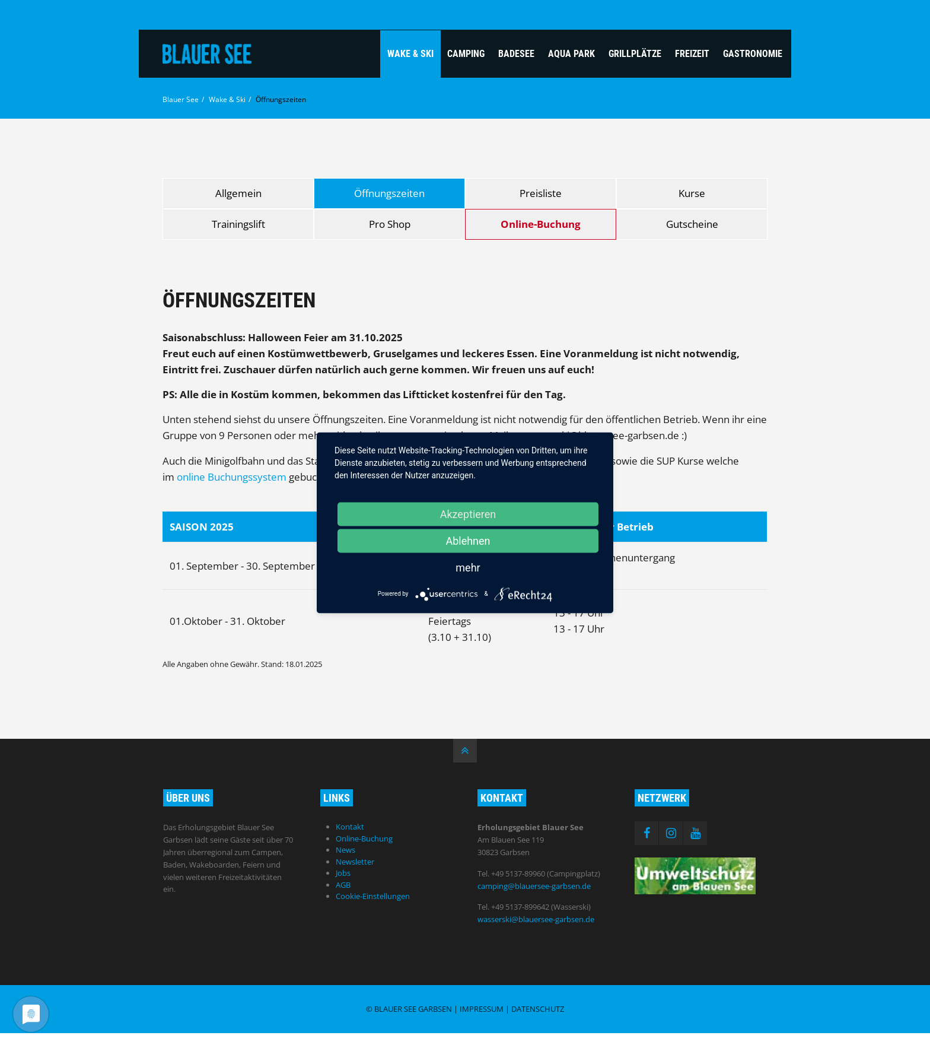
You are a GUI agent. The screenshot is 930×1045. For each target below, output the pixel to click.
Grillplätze (635, 53)
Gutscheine (692, 224)
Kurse (692, 193)
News (345, 849)
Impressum (482, 1008)
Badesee (516, 53)
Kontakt (350, 826)
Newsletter (355, 861)
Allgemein (238, 193)
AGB (343, 884)
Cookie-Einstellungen (373, 896)
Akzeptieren (468, 513)
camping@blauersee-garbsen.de (534, 886)
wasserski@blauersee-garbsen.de (535, 919)
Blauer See (181, 99)
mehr (468, 567)
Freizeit (692, 53)
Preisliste (541, 193)
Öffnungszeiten (389, 193)
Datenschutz (537, 1008)
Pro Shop (389, 224)
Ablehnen (467, 540)
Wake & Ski (410, 53)
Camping (466, 53)
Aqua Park (571, 53)
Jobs (343, 873)
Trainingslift (238, 224)
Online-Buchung (541, 224)
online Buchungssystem (231, 477)
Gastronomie (752, 53)
